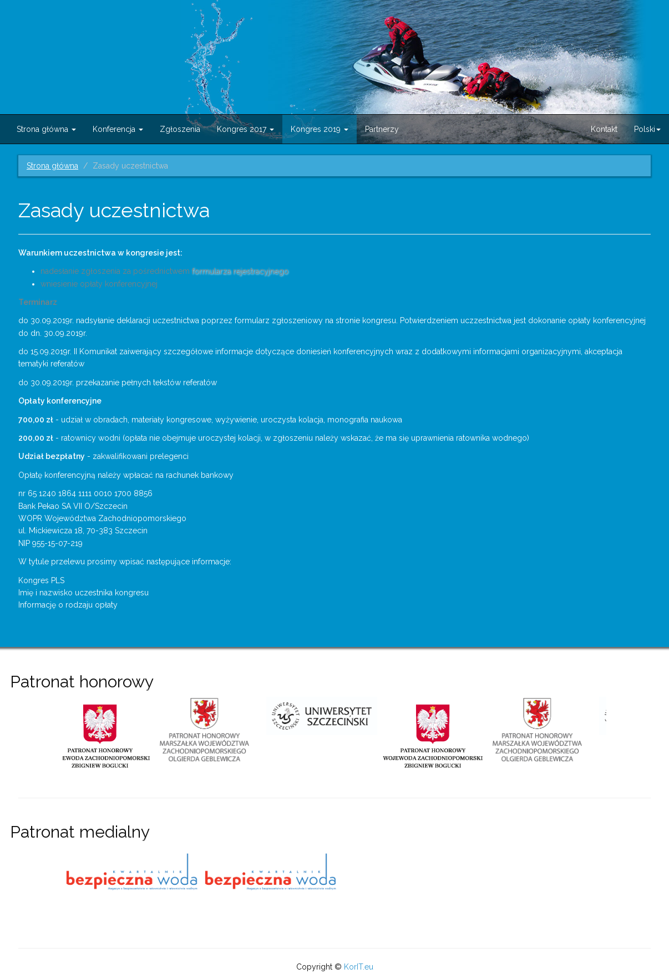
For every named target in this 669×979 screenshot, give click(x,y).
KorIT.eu (358, 966)
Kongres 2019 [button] (319, 129)
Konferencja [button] (118, 129)
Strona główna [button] (46, 129)
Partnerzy (382, 129)
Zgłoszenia (180, 129)
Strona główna (52, 165)
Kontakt (604, 129)
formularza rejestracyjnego (241, 271)
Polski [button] (647, 129)
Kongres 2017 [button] (245, 129)
